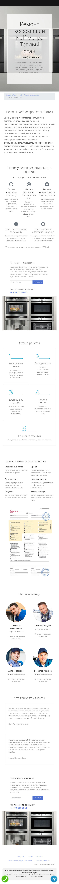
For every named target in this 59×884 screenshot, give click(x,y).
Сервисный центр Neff (14, 95)
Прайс (30, 857)
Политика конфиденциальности (20, 861)
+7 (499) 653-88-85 (29, 57)
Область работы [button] (42, 861)
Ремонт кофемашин (31, 95)
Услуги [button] (19, 857)
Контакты (39, 857)
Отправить (38, 282)
